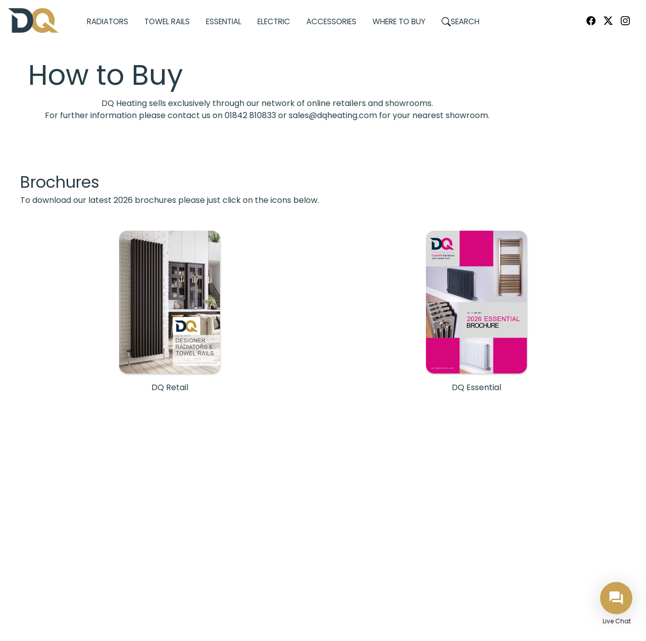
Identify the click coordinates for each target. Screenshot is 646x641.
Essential (223, 21)
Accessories (331, 21)
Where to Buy (398, 21)
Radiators (107, 21)
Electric (273, 21)
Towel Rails (167, 21)
